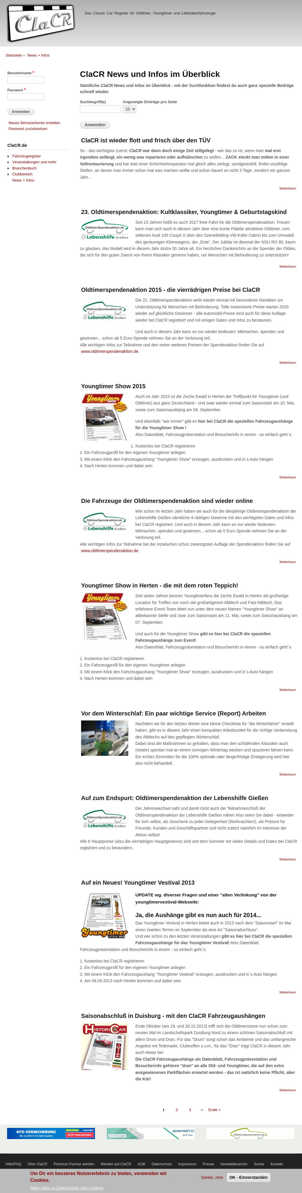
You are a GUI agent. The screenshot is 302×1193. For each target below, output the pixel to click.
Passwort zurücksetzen (28, 128)
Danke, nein (212, 1179)
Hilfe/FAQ (13, 1164)
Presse (208, 1164)
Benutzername (19, 73)
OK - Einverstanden (248, 1179)
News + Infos (38, 55)
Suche (259, 1164)
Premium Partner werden (74, 1164)
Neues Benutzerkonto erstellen (34, 123)
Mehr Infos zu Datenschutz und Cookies (66, 1189)
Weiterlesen (288, 188)
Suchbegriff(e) (93, 102)
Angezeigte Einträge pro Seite (150, 102)
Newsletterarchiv (233, 1164)
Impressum (187, 1164)
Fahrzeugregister (26, 156)
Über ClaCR (37, 1164)
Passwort (15, 90)
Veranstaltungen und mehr (34, 162)
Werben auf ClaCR (116, 1164)
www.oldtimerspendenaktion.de (109, 351)
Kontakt (277, 1164)
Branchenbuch (24, 168)
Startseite (14, 55)
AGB (141, 1164)
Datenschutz (162, 1164)
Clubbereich (22, 174)
